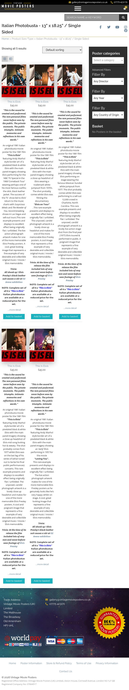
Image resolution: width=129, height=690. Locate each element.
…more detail (14, 309)
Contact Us (65, 671)
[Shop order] (62, 50)
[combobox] (91, 17)
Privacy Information (107, 663)
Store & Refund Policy (59, 663)
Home (5, 38)
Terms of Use (83, 663)
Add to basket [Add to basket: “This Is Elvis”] (14, 316)
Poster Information (31, 663)
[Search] (123, 17)
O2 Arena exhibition (15, 280)
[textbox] (108, 60)
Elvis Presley (45, 277)
